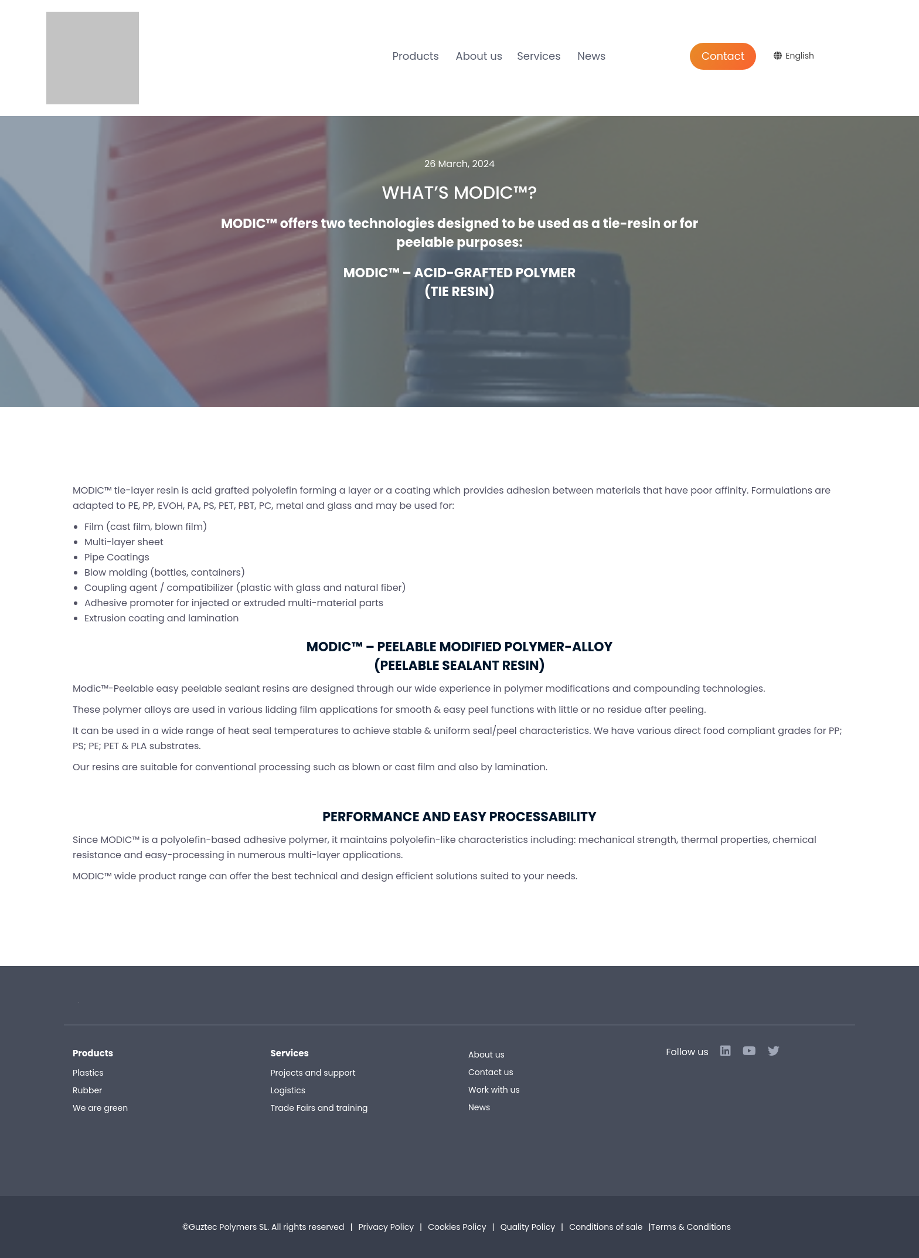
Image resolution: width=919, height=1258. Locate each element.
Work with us (494, 1090)
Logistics (288, 1090)
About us (479, 56)
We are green (100, 1108)
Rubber (87, 1090)
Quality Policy (528, 1227)
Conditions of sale (650, 1227)
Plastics (88, 1073)
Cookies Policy (457, 1227)
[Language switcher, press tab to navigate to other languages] (795, 56)
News (591, 56)
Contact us (490, 1072)
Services (538, 56)
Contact (723, 56)
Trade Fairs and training (319, 1108)
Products (416, 56)
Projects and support (313, 1073)
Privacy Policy (386, 1227)
